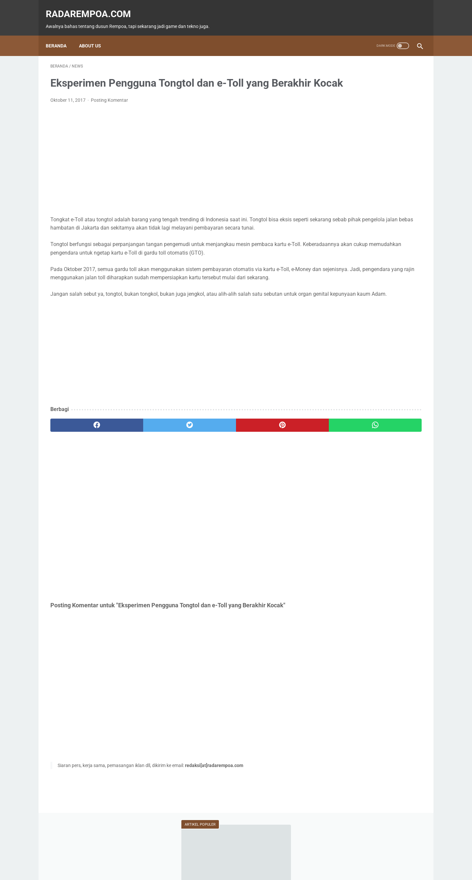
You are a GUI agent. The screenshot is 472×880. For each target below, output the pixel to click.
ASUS (400, 280)
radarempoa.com (93, 6)
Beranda (60, 34)
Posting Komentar (109, 110)
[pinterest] (206, 468)
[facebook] (81, 468)
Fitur (370, 267)
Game (339, 267)
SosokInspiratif (347, 317)
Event (370, 280)
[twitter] (144, 468)
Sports (406, 292)
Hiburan (339, 292)
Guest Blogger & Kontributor (230, 856)
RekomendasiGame (350, 342)
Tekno (339, 280)
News (402, 267)
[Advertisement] (174, 395)
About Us (95, 34)
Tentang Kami (280, 856)
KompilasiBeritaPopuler (354, 330)
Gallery (398, 305)
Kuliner (373, 292)
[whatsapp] (268, 468)
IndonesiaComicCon (352, 305)
